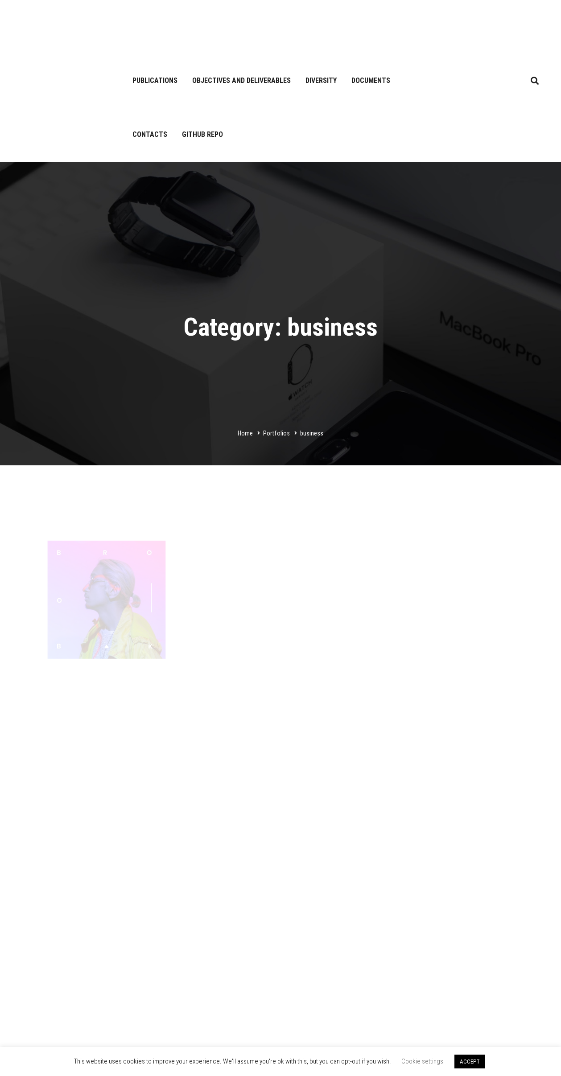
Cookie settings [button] (422, 1061)
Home (245, 433)
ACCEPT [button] (470, 1061)
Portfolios (276, 433)
